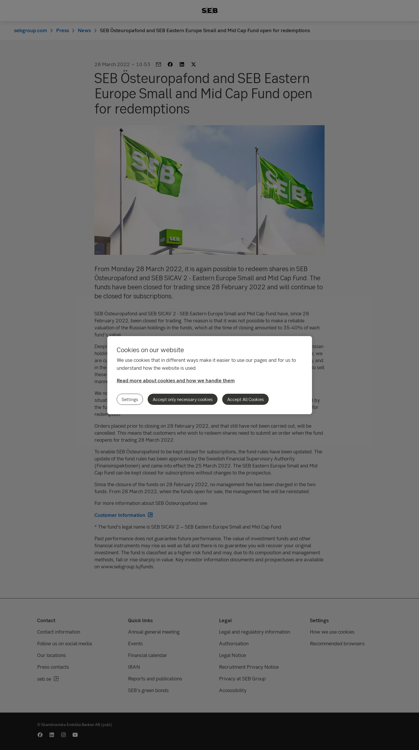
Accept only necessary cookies (183, 399)
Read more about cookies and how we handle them (176, 380)
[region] (209, 375)
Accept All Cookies (245, 399)
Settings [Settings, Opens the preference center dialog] (130, 399)
